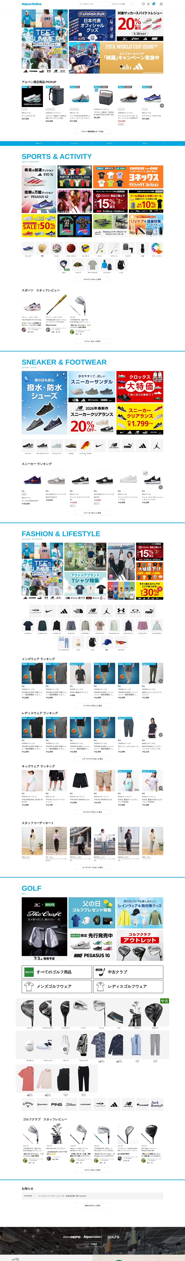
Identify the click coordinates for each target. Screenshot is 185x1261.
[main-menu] (161, 4)
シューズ (74, 143)
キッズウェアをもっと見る (92, 812)
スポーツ (38, 143)
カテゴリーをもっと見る (92, 279)
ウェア (109, 143)
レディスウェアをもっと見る (92, 759)
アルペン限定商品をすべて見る (92, 131)
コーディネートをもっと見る (92, 867)
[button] (162, 106)
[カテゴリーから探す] (122, 4)
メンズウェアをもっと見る (92, 706)
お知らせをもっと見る (92, 1205)
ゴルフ (144, 143)
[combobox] (94, 4)
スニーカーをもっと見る (92, 513)
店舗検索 (94, 1244)
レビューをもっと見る (92, 341)
